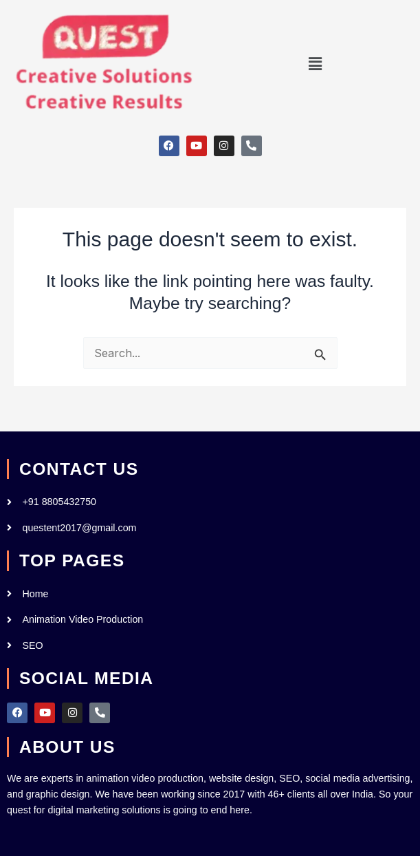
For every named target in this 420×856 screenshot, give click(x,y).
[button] (315, 64)
